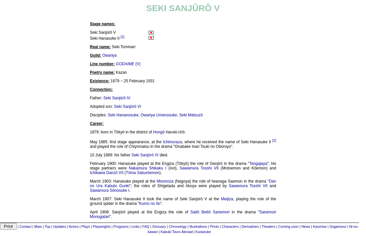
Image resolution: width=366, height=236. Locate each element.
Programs (120, 226)
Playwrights (101, 226)
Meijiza (227, 199)
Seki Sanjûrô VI (127, 106)
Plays (85, 226)
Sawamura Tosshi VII (199, 168)
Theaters (268, 226)
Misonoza (165, 181)
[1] (123, 37)
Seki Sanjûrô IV (116, 98)
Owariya (109, 55)
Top (47, 226)
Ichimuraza (172, 142)
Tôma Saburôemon (142, 172)
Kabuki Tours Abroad (176, 232)
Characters (230, 226)
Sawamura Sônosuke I (109, 190)
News (306, 226)
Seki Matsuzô (191, 115)
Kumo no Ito (149, 203)
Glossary (159, 226)
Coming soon (288, 226)
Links (135, 226)
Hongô (158, 132)
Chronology (178, 226)
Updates (59, 226)
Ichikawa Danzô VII (107, 172)
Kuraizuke (203, 232)
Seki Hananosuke (123, 115)
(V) (128, 64)
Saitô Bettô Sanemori (210, 212)
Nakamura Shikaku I (147, 168)
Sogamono (337, 226)
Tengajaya (258, 163)
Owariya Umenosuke (159, 115)
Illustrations (198, 226)
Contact (26, 226)
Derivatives (250, 226)
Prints (214, 226)
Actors (73, 226)
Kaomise (319, 226)
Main (38, 226)
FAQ (145, 226)
